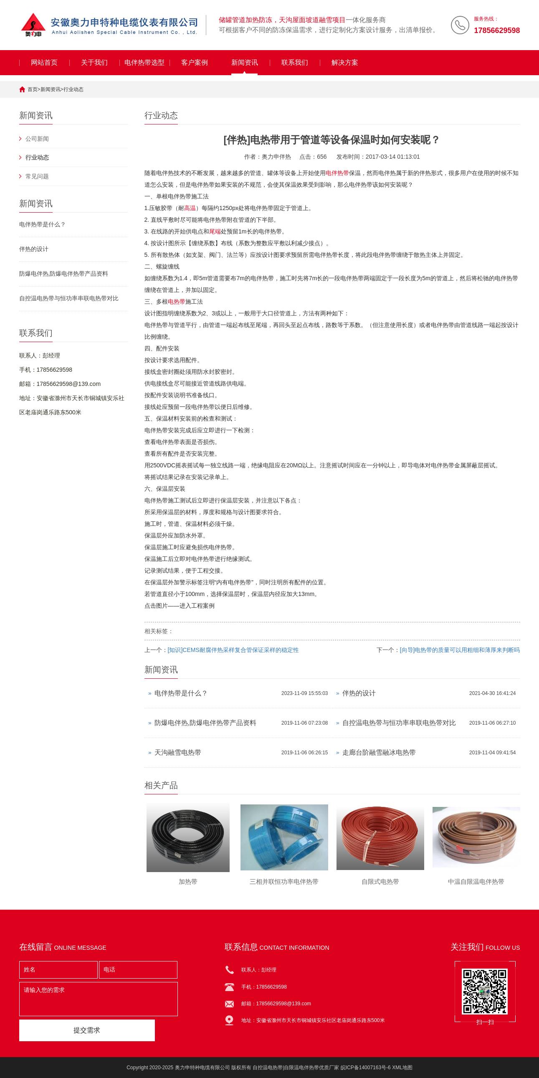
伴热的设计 (33, 249)
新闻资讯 (244, 62)
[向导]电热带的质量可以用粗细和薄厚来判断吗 (460, 650)
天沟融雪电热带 (177, 752)
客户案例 (194, 62)
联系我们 (294, 62)
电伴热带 (337, 173)
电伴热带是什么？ (42, 224)
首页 (33, 89)
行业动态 (73, 89)
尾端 (215, 231)
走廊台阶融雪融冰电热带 (379, 752)
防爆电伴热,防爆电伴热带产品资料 (64, 273)
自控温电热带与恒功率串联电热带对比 (69, 298)
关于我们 (94, 62)
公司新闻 (37, 138)
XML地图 (402, 1067)
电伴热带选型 (144, 62)
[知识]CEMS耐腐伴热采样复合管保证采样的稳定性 (233, 650)
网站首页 (44, 62)
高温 (190, 208)
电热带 (176, 301)
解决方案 (344, 62)
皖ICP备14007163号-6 (366, 1067)
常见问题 (37, 176)
